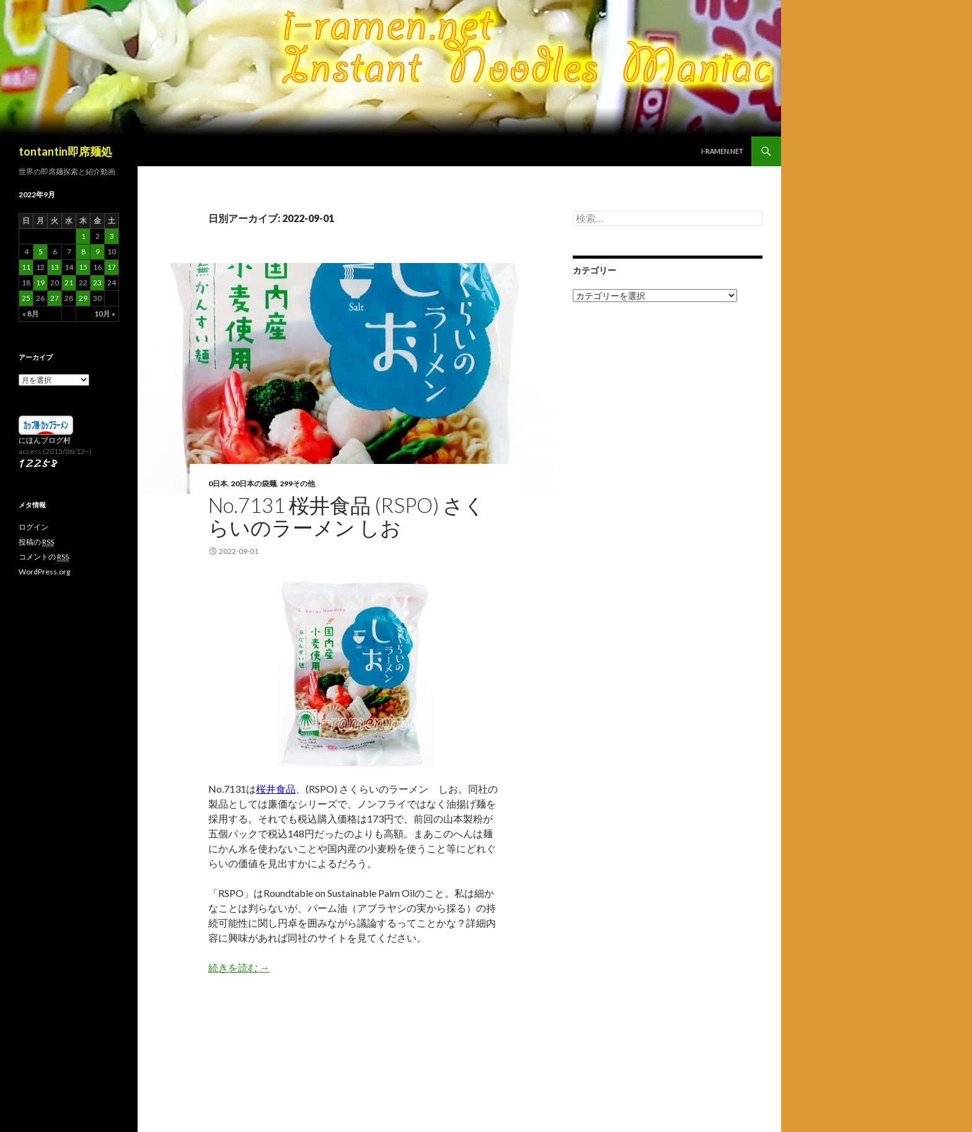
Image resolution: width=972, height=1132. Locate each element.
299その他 (297, 483)
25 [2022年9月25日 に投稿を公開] (26, 298)
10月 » (104, 313)
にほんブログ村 (45, 440)
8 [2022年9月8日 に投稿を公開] (83, 251)
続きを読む (239, 967)
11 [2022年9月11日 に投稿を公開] (26, 267)
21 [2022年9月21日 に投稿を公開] (68, 282)
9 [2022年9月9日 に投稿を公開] (97, 251)
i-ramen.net (722, 151)
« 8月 (30, 313)
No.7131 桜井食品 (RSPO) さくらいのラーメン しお (346, 516)
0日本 (218, 483)
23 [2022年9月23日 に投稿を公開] (97, 282)
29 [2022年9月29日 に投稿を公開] (83, 298)
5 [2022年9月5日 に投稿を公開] (40, 251)
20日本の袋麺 (253, 483)
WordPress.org (44, 571)
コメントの (44, 557)
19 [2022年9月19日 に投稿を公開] (40, 282)
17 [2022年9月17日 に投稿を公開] (111, 267)
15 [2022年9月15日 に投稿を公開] (83, 267)
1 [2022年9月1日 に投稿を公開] (83, 236)
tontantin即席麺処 (65, 151)
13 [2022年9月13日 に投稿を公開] (54, 267)
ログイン (33, 527)
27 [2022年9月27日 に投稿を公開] (54, 298)
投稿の (36, 542)
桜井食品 (276, 789)
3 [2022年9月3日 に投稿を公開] (112, 236)
